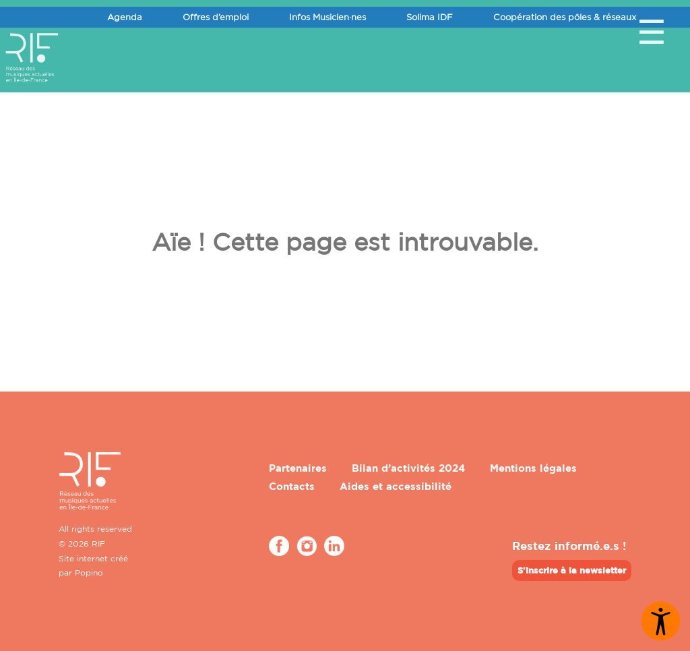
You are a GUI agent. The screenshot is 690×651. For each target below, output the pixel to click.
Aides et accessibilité (395, 486)
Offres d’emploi (216, 17)
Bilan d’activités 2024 (408, 468)
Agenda (124, 17)
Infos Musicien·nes (327, 17)
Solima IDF (429, 17)
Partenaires (298, 468)
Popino (89, 572)
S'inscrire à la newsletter (572, 570)
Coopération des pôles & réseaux (564, 17)
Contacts (292, 486)
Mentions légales (533, 468)
